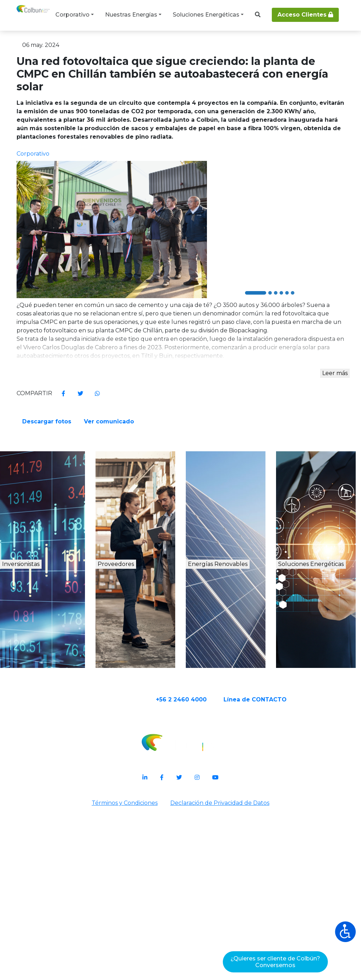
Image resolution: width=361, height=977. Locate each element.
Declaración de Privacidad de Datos (221, 958)
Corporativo (72, 14)
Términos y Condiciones (123, 958)
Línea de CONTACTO (282, 852)
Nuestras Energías (131, 14)
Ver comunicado (217, 555)
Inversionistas (45, 719)
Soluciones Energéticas (206, 14)
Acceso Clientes (305, 14)
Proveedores (135, 719)
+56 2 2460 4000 (208, 852)
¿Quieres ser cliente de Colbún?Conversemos (275, 962)
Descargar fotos (216, 528)
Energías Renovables (231, 727)
